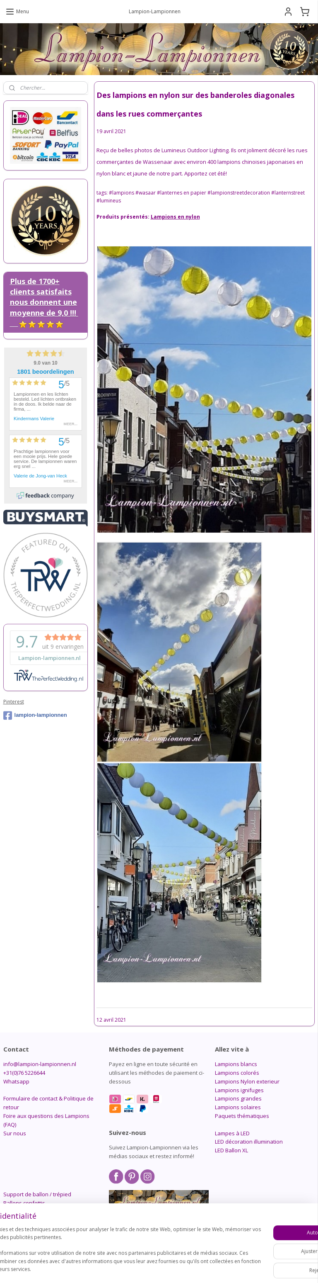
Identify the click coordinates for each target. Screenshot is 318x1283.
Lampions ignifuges (239, 1090)
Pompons (15, 1211)
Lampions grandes (238, 1098)
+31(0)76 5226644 (24, 1072)
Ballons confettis (24, 1203)
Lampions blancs (236, 1064)
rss (154, 1268)
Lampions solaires (238, 1107)
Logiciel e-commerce (186, 1268)
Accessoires (18, 1237)
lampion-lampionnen (35, 716)
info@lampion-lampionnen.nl (39, 1064)
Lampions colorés (237, 1072)
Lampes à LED (232, 1133)
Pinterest (13, 701)
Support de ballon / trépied (37, 1194)
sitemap (136, 1268)
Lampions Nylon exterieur (247, 1081)
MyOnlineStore (259, 1268)
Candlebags (18, 1228)
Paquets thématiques (242, 1116)
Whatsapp (16, 1081)
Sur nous (14, 1133)
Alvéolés (13, 1220)
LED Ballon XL (231, 1150)
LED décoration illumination (249, 1141)
